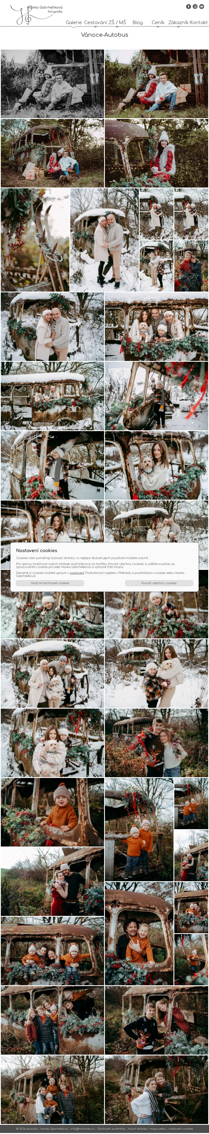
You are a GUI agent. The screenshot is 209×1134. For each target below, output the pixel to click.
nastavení (77, 573)
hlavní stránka (137, 1129)
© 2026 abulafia (27, 1129)
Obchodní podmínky (111, 1129)
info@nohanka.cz (82, 1129)
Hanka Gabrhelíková (54, 1129)
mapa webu (158, 1129)
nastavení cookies (181, 1129)
